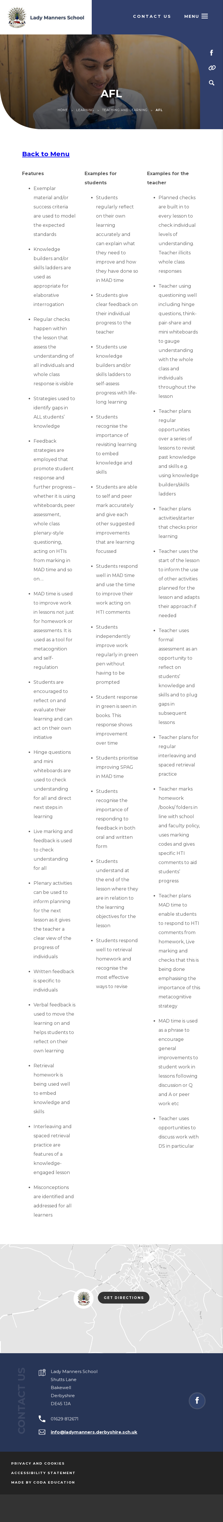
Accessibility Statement (43, 1473)
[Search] (211, 83)
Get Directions (127, 1298)
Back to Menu (46, 154)
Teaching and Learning (125, 110)
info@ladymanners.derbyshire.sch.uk (94, 1432)
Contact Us (152, 16)
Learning (85, 110)
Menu (191, 16)
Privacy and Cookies (38, 1463)
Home (63, 110)
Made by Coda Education (43, 1482)
